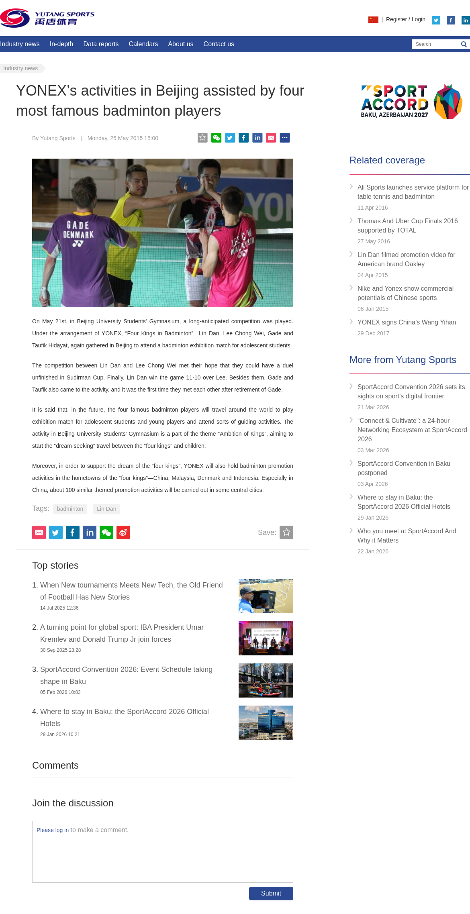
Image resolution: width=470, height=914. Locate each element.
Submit (271, 893)
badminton (70, 509)
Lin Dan (106, 509)
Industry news (20, 44)
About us (180, 44)
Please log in (53, 830)
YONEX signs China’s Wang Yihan (407, 322)
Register (396, 19)
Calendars (143, 44)
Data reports (101, 44)
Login (418, 19)
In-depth (62, 44)
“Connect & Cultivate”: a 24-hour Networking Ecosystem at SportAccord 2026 (412, 430)
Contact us (219, 44)
